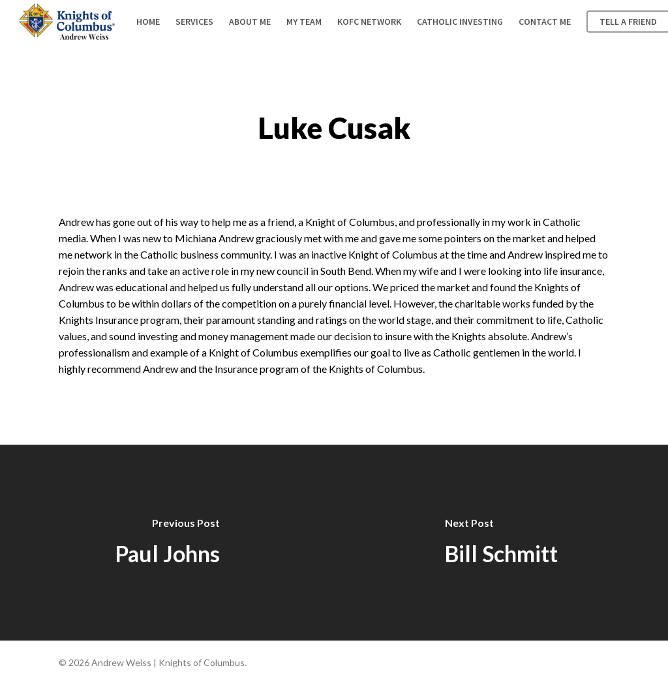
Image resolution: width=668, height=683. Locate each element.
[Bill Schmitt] (501, 543)
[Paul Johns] (167, 543)
